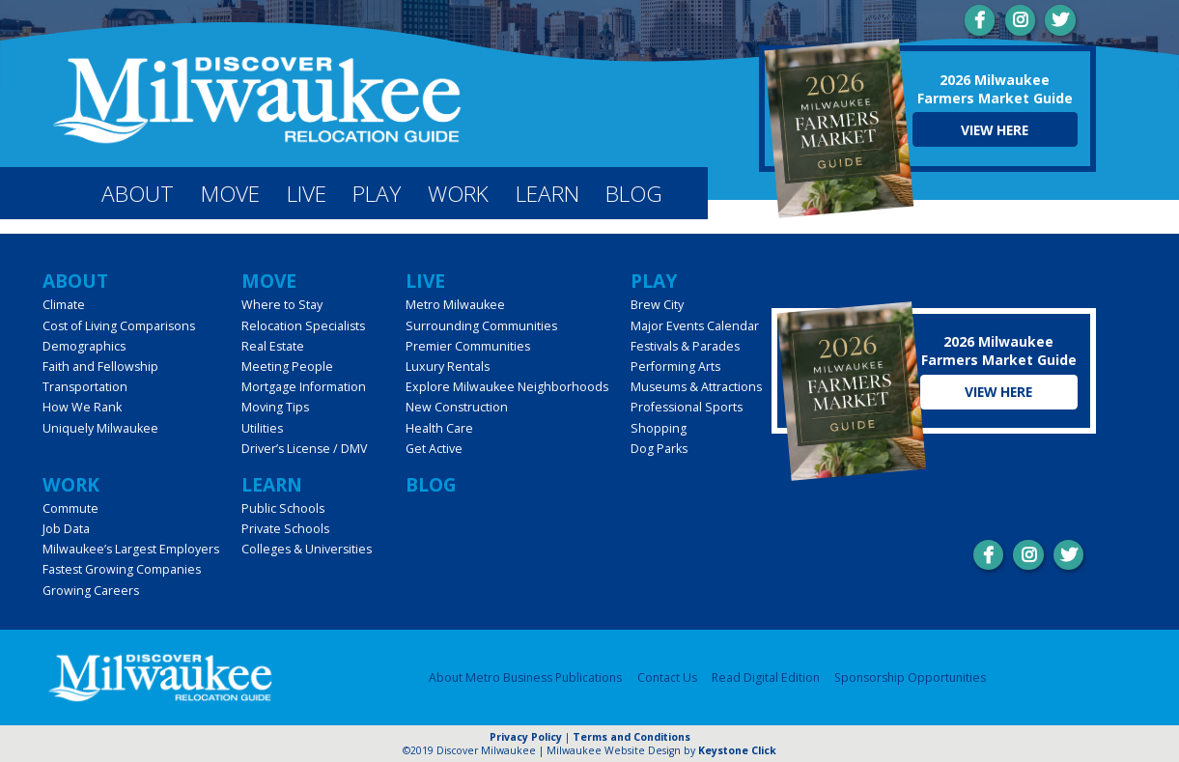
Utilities (262, 428)
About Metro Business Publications (525, 677)
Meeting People (287, 366)
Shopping (659, 428)
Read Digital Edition (766, 677)
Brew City (657, 304)
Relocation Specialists (303, 326)
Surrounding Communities (481, 326)
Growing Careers (90, 590)
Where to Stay (282, 304)
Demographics (84, 346)
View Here (994, 130)
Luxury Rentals (448, 366)
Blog (633, 194)
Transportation (84, 387)
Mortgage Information (303, 387)
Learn (547, 194)
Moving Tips (275, 407)
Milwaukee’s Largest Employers (130, 549)
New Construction (457, 407)
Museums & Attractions (696, 387)
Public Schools (282, 508)
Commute (70, 508)
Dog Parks (659, 448)
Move (230, 194)
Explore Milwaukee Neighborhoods (507, 387)
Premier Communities (468, 346)
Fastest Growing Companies (121, 569)
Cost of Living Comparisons (118, 326)
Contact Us (667, 677)
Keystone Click (737, 750)
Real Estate (272, 346)
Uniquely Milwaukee (100, 428)
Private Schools (285, 529)
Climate (63, 304)
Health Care (439, 428)
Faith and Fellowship (100, 366)
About (137, 194)
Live (306, 194)
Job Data (66, 529)
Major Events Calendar (695, 326)
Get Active (434, 448)
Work (458, 194)
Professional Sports (687, 407)
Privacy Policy (526, 737)
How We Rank (82, 407)
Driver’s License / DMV (304, 448)
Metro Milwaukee (455, 304)
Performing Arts (675, 366)
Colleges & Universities (306, 549)
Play (376, 194)
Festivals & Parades (685, 346)
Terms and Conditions (631, 737)
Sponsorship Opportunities (910, 677)
